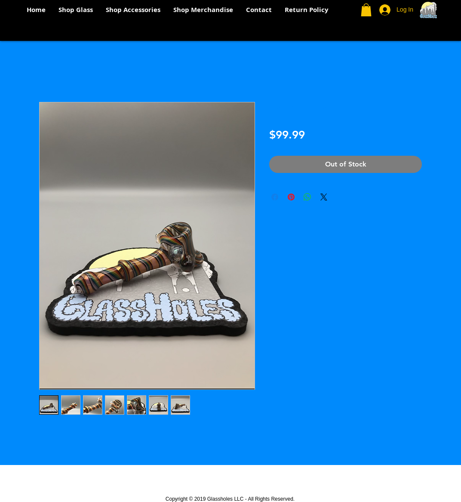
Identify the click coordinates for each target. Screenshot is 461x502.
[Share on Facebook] (275, 197)
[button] (366, 9)
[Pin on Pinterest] (291, 197)
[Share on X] (324, 197)
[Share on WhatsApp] (307, 197)
